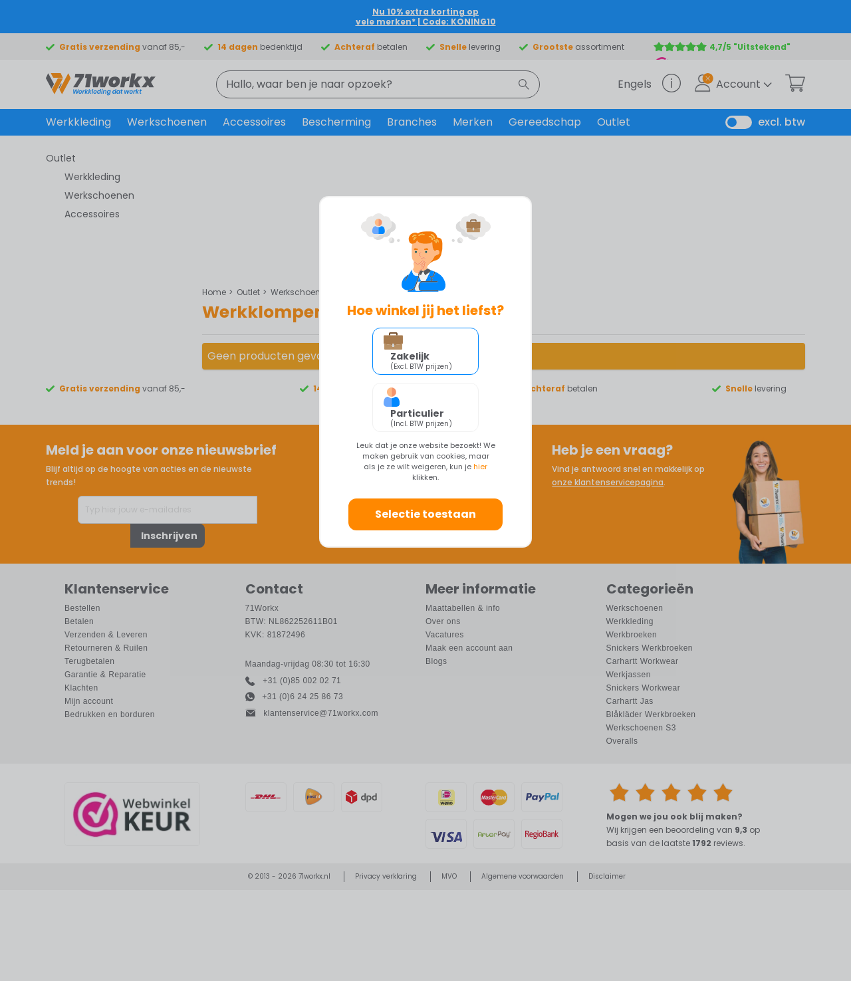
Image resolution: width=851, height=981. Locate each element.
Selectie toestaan (425, 514)
